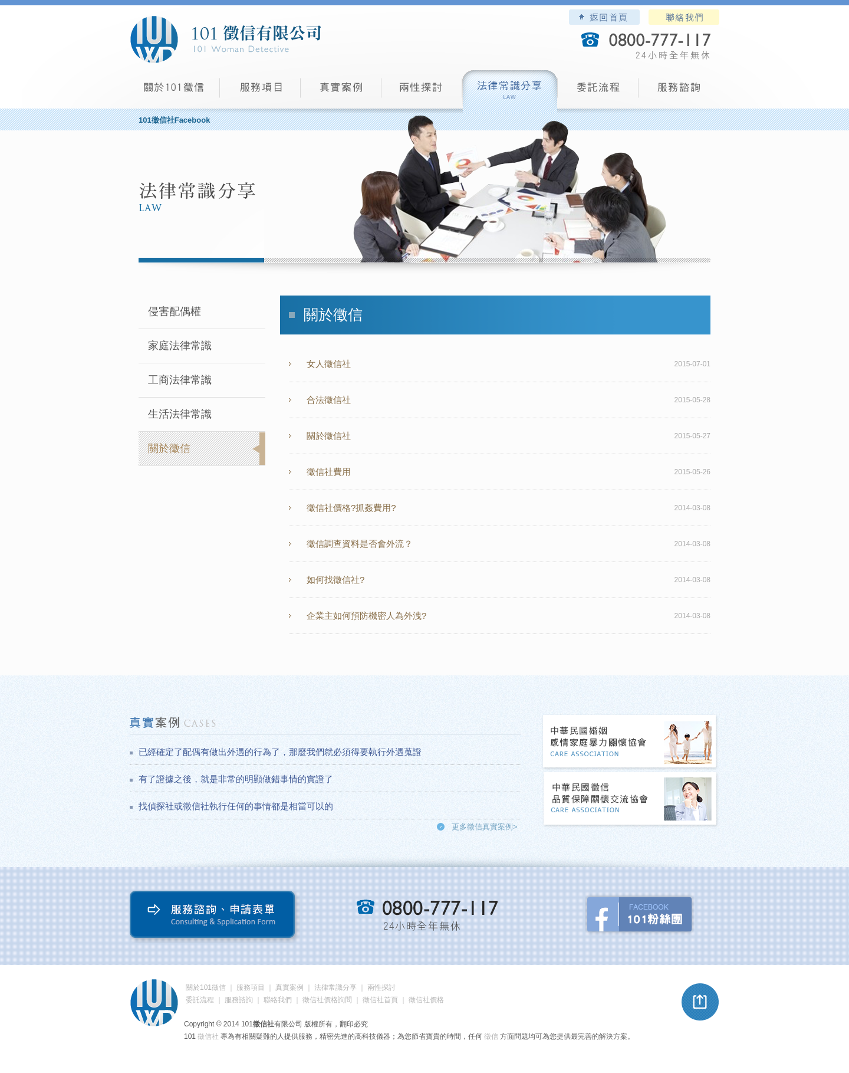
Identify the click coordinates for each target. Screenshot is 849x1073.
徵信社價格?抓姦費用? (351, 508)
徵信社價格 (426, 1000)
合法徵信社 (329, 400)
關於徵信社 (329, 436)
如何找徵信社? (335, 580)
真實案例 (341, 92)
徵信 (491, 1036)
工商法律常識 (180, 380)
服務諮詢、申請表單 (215, 917)
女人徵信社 (329, 364)
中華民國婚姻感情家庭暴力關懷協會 (630, 742)
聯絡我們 (684, 17)
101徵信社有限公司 (225, 39)
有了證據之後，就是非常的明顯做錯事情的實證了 (236, 779)
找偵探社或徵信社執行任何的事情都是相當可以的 (236, 806)
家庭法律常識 (180, 346)
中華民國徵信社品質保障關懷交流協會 (630, 799)
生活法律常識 (180, 414)
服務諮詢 (679, 92)
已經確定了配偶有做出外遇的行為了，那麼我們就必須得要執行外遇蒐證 (280, 752)
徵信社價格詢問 (327, 1000)
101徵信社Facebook (174, 120)
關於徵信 (169, 448)
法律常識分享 (510, 92)
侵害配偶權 (174, 311)
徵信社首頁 (380, 1000)
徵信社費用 (329, 472)
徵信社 (208, 1036)
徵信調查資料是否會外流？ (360, 544)
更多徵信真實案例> (485, 826)
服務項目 (260, 92)
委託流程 (598, 92)
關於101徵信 (206, 987)
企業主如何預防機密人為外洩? (366, 616)
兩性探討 (421, 92)
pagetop (700, 1002)
